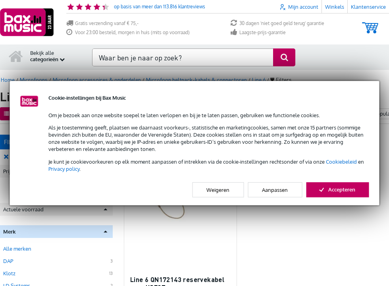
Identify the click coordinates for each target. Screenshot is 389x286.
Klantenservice (368, 7)
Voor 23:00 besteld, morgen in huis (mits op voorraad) (128, 32)
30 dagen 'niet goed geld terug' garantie (277, 23)
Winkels (334, 7)
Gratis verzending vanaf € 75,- (102, 23)
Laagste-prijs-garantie (258, 32)
